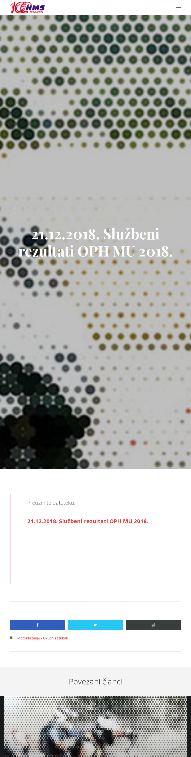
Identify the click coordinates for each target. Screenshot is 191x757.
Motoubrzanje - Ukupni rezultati (42, 638)
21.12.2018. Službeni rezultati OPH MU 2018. (87, 521)
